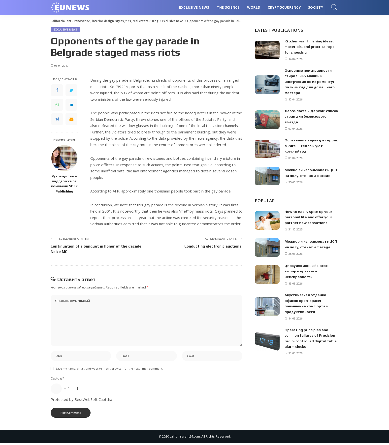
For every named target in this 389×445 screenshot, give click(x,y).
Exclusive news (65, 30)
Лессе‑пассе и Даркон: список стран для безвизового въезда (305, 116)
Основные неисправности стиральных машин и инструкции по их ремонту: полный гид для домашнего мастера (311, 81)
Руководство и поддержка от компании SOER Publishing (64, 183)
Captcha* (57, 380)
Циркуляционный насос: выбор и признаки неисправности (307, 271)
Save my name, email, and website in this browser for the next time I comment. (109, 370)
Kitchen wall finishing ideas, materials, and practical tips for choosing (310, 46)
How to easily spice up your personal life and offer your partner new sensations (309, 217)
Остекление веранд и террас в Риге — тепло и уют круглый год (311, 145)
